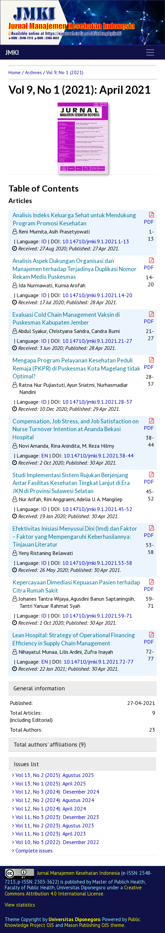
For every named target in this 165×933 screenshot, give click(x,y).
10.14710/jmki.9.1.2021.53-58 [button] (97, 562)
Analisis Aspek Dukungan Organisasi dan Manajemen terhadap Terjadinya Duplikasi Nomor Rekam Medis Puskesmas (74, 268)
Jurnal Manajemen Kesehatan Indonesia (78, 873)
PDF (149, 218)
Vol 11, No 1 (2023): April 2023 (50, 833)
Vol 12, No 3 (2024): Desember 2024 (56, 791)
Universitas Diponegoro (74, 919)
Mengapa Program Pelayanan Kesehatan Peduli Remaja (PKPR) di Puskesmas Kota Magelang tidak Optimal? (76, 368)
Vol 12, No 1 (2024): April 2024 (50, 808)
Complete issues (33, 850)
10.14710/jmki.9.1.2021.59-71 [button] (97, 615)
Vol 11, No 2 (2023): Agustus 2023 (54, 825)
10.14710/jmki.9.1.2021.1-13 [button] (95, 241)
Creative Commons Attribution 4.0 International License (73, 890)
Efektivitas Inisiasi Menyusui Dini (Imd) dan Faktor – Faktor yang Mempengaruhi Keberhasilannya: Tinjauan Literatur (74, 536)
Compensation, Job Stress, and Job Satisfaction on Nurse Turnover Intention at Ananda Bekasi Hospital (75, 429)
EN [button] (44, 455)
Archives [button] (33, 72)
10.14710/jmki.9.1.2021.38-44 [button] (99, 455)
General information (39, 688)
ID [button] (44, 241)
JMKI (12, 52)
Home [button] (14, 72)
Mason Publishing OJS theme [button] (94, 925)
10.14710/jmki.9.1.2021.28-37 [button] (97, 401)
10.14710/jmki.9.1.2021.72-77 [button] (99, 661)
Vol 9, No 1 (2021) (64, 72)
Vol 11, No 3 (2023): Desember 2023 (56, 817)
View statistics (20, 905)
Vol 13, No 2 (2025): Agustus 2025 (54, 775)
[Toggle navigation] (150, 52)
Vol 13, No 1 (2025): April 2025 (50, 783)
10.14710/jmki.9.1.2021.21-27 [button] (97, 340)
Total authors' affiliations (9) (49, 744)
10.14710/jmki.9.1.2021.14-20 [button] (97, 295)
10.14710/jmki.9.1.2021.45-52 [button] (97, 509)
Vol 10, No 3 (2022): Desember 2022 (56, 842)
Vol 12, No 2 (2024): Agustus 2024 (54, 800)
